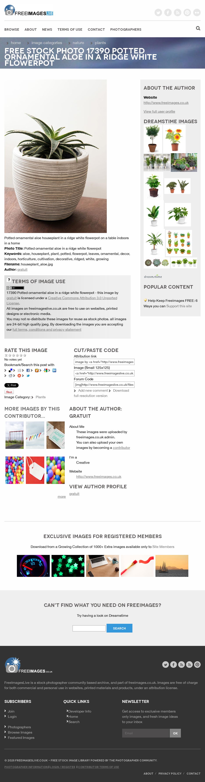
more (62, 496)
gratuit (22, 269)
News (47, 29)
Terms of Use (69, 29)
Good (17, 355)
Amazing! (25, 355)
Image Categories (47, 42)
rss (177, 12)
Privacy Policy (170, 773)
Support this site (179, 306)
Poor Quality (10, 355)
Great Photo (21, 355)
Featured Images (21, 737)
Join (11, 711)
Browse (11, 29)
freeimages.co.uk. (142, 682)
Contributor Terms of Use (98, 766)
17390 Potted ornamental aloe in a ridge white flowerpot (50, 293)
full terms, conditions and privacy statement (46, 329)
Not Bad (14, 355)
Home (16, 42)
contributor (121, 448)
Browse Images (20, 732)
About (31, 29)
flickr (197, 12)
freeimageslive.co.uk (28, 9)
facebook (168, 12)
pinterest (187, 12)
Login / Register (62, 766)
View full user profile (159, 111)
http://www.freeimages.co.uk (98, 476)
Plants (100, 42)
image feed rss (189, 664)
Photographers (125, 29)
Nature (78, 42)
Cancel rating (6, 355)
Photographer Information (26, 766)
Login (12, 716)
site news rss (181, 664)
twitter (158, 12)
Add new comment (93, 390)
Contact (96, 29)
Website (28, 665)
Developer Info (79, 711)
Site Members (163, 547)
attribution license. (163, 688)
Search (74, 722)
